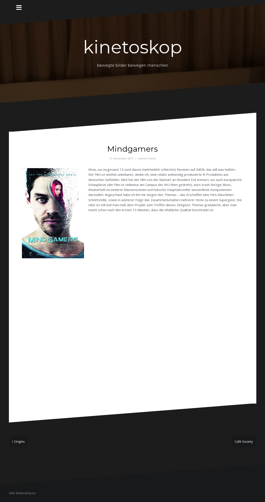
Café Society (244, 441)
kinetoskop (132, 47)
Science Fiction (147, 158)
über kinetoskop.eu (22, 493)
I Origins (18, 441)
